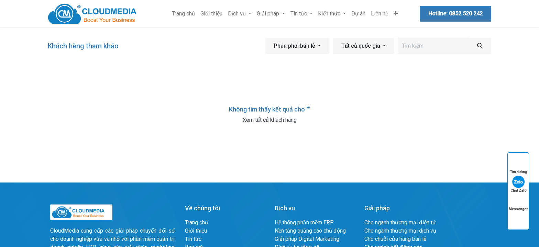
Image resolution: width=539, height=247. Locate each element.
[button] (297, 46)
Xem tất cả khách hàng (270, 120)
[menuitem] (183, 14)
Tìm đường (518, 165)
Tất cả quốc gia (360, 46)
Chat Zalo (518, 184)
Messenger (518, 202)
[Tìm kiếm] (480, 46)
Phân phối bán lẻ (294, 46)
